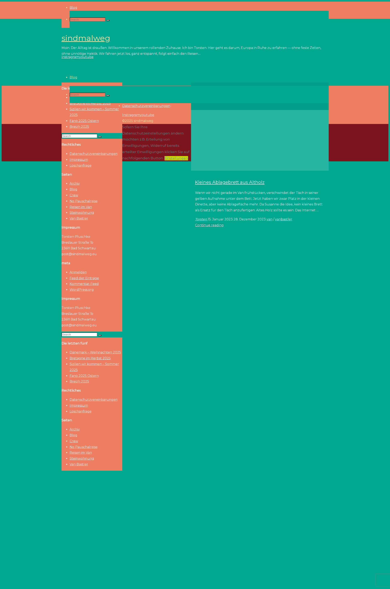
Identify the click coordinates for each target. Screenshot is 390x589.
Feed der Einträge (84, 278)
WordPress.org (82, 290)
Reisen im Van (81, 207)
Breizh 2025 (79, 127)
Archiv (75, 183)
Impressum (79, 160)
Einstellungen (176, 158)
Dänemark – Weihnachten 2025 (95, 352)
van (269, 219)
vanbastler (283, 219)
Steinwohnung (82, 213)
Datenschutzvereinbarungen (94, 154)
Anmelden (78, 272)
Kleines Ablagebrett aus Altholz (230, 182)
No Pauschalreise (84, 201)
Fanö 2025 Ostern (84, 121)
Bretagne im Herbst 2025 (90, 358)
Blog (73, 189)
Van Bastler (79, 218)
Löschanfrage (80, 165)
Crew (74, 195)
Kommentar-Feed (84, 284)
